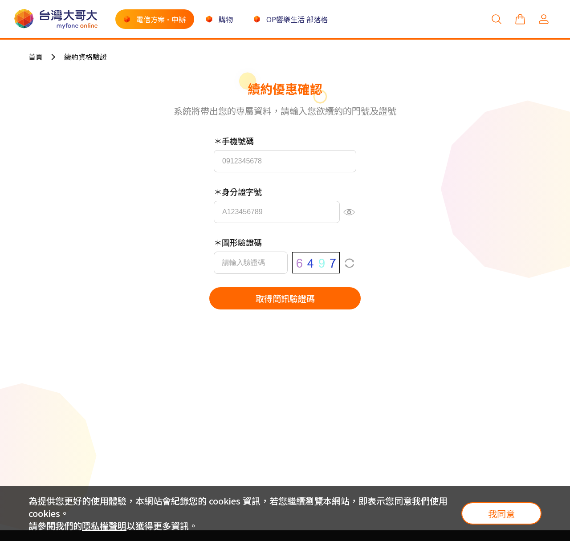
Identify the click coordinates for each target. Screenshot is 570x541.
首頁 (35, 56)
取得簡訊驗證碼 (285, 298)
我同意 (501, 513)
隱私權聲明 (104, 525)
